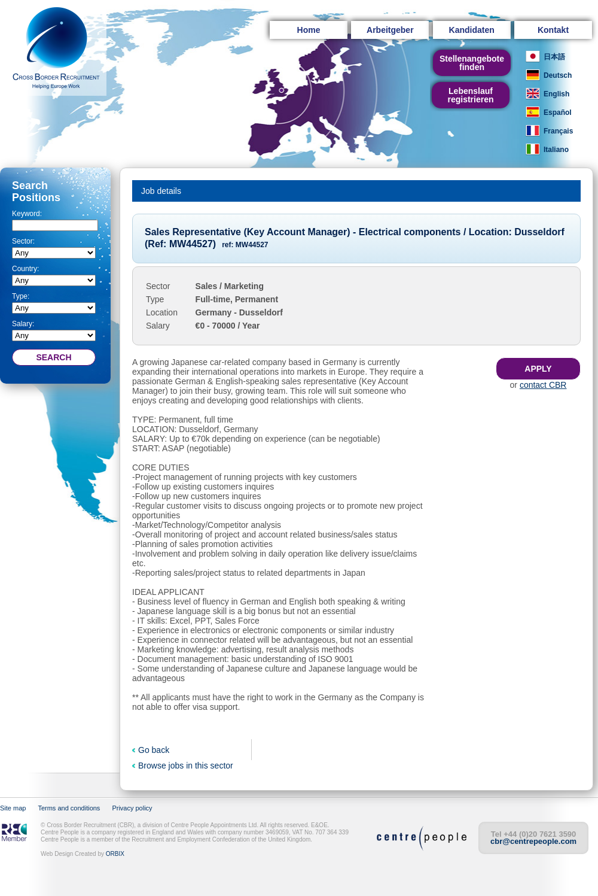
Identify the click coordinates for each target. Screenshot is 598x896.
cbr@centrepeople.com (533, 841)
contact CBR (543, 385)
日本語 (554, 57)
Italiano (556, 149)
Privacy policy (132, 808)
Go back (153, 750)
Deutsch (558, 75)
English (556, 94)
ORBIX (115, 854)
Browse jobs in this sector (185, 765)
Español (558, 112)
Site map (13, 808)
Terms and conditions (69, 808)
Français (558, 131)
